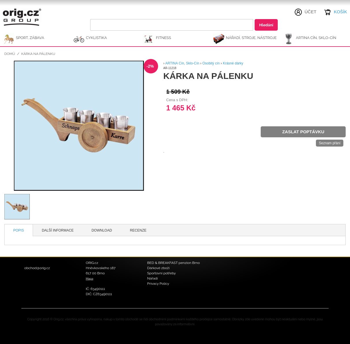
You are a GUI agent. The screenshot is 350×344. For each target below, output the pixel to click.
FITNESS (163, 38)
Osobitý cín (211, 63)
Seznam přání (329, 143)
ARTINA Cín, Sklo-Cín (316, 38)
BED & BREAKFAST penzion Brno (173, 263)
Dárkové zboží (158, 268)
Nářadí (152, 278)
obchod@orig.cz (37, 268)
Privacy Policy (158, 284)
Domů (9, 54)
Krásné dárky (233, 63)
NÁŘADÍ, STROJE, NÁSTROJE (251, 38)
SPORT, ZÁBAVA (30, 38)
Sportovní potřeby (161, 273)
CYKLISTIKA (96, 38)
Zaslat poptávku (303, 131)
